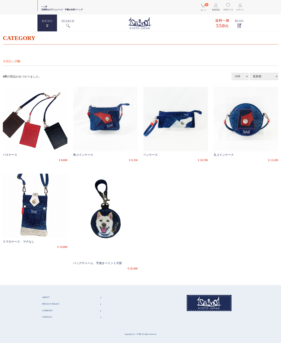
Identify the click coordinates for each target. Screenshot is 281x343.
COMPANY (72, 310)
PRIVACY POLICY (72, 304)
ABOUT (72, 297)
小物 (17, 61)
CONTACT (72, 317)
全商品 (7, 61)
